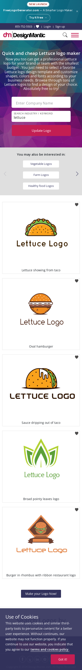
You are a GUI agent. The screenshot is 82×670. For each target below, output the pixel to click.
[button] (77, 173)
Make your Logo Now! (41, 594)
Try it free (38, 17)
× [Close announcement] (77, 11)
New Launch (38, 4)
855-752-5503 (23, 26)
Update (41, 130)
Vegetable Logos (41, 164)
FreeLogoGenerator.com (21, 10)
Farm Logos (41, 175)
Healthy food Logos (41, 186)
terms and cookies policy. (49, 649)
